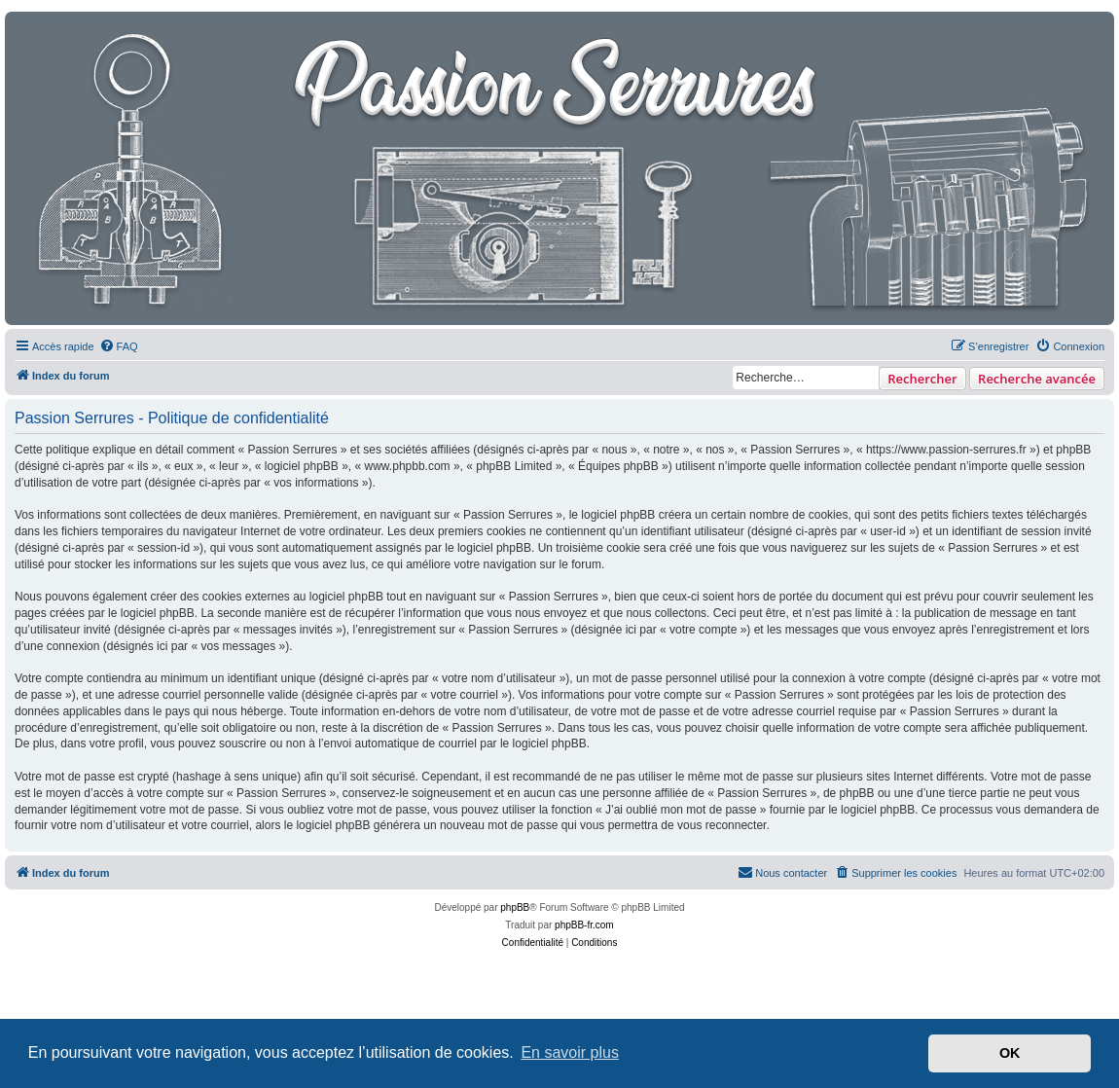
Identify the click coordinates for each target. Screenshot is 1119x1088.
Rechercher (922, 378)
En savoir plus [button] (570, 1052)
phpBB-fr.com (584, 925)
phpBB (514, 907)
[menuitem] (118, 346)
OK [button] (1010, 1053)
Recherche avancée (1037, 378)
